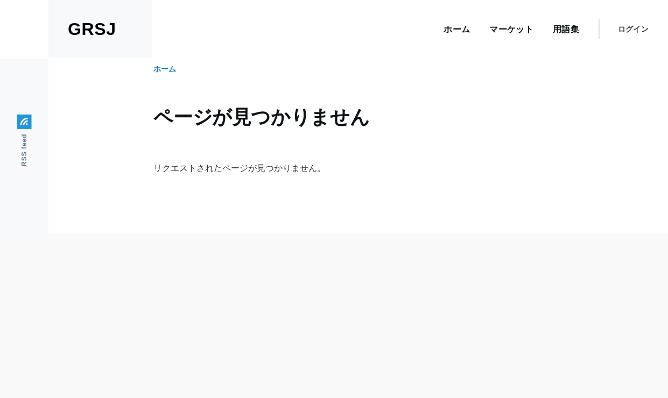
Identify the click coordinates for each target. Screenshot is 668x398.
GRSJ (92, 29)
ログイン (633, 29)
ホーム (164, 69)
